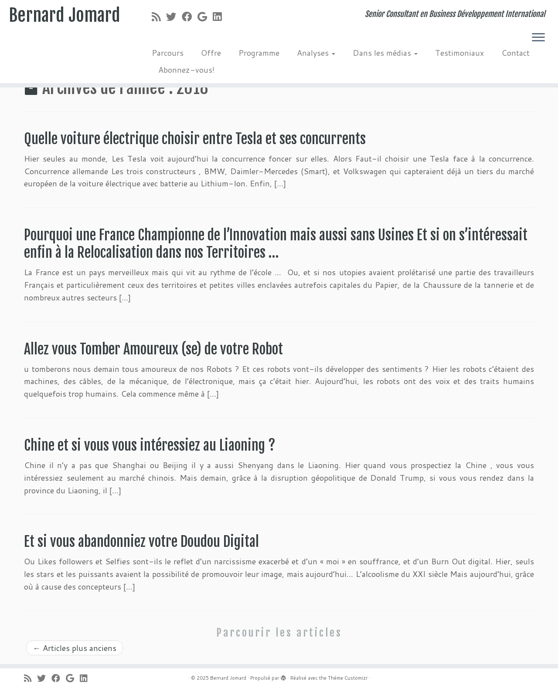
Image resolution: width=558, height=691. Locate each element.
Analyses (316, 52)
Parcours (168, 52)
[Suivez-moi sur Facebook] (189, 16)
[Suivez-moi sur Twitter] (174, 16)
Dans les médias (385, 52)
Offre (211, 52)
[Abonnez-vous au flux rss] (159, 16)
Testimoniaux (459, 52)
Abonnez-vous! (186, 69)
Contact (515, 52)
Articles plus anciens (74, 648)
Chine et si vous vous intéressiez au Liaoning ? (150, 445)
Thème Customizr (347, 677)
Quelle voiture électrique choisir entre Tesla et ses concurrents (195, 139)
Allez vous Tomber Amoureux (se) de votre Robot (156, 349)
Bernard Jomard (64, 15)
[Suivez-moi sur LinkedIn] (220, 16)
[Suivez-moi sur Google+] (205, 16)
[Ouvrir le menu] (538, 37)
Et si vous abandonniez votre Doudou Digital (141, 541)
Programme (258, 52)
